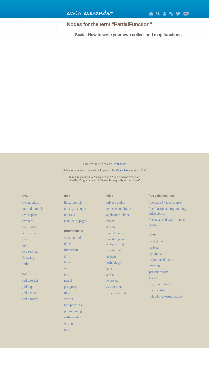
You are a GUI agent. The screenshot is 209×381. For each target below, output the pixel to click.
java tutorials (30, 202)
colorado (112, 281)
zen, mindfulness (160, 284)
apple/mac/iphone (118, 215)
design (110, 227)
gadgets (111, 256)
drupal (68, 243)
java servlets (30, 251)
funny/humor (114, 233)
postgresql (71, 286)
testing (68, 323)
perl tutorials (30, 280)
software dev (72, 317)
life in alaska (157, 290)
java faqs (27, 221)
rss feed (154, 247)
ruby (67, 292)
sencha (68, 299)
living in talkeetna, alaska (165, 296)
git (66, 256)
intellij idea (29, 227)
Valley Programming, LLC (131, 170)
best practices (73, 305)
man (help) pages (75, 221)
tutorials (69, 215)
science (153, 278)
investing (155, 266)
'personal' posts (158, 272)
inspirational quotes (161, 259)
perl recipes (29, 292)
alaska (110, 275)
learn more (120, 164)
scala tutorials (73, 237)
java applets (29, 215)
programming (73, 311)
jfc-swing (28, 257)
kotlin (25, 263)
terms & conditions (118, 208)
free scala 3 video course (165, 202)
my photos (155, 253)
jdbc (25, 239)
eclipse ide (29, 233)
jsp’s (25, 245)
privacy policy (115, 202)
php (66, 274)
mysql (68, 280)
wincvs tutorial (116, 293)
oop (66, 268)
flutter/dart (71, 250)
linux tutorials (73, 202)
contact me (156, 241)
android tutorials (32, 208)
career (110, 221)
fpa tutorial (113, 250)
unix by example (75, 208)
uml (66, 329)
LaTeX (109, 268)
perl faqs (27, 286)
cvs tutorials (114, 287)
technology (113, 262)
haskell (68, 262)
